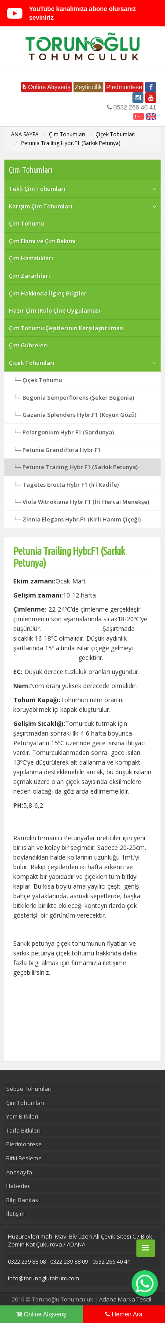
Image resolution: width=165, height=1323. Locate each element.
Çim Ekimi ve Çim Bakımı (42, 241)
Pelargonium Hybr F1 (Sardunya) (68, 432)
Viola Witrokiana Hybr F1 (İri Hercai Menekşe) (85, 502)
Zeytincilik (88, 87)
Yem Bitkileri (22, 1116)
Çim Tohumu (26, 223)
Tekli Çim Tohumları (37, 189)
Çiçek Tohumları (115, 134)
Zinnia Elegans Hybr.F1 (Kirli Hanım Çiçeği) (81, 519)
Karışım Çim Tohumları (41, 206)
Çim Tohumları (67, 134)
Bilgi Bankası (23, 1200)
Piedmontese (124, 87)
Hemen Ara (124, 1314)
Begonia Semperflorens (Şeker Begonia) (78, 397)
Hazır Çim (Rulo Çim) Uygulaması (54, 310)
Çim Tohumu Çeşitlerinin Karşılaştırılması (66, 328)
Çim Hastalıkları (31, 258)
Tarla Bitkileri (23, 1130)
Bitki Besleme (24, 1158)
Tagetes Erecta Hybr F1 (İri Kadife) (70, 484)
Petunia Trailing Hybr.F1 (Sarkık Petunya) (70, 143)
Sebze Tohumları (28, 1089)
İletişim (15, 1213)
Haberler (18, 1186)
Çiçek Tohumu (42, 380)
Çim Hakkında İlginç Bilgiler (48, 293)
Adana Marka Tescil (125, 1299)
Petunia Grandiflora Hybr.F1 (61, 450)
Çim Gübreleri (28, 345)
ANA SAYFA (25, 134)
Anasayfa (19, 1172)
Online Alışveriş (46, 87)
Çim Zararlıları (29, 276)
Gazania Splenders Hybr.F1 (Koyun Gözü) (79, 415)
